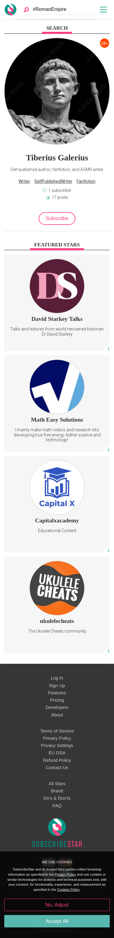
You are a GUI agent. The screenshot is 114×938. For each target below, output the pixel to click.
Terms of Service (57, 731)
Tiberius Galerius (57, 157)
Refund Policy (57, 760)
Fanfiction (86, 181)
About (57, 715)
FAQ (57, 805)
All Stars (57, 783)
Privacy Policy (57, 738)
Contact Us (57, 767)
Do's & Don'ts (57, 798)
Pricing (57, 700)
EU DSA (57, 752)
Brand (57, 790)
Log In (57, 678)
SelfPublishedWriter (53, 181)
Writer (24, 181)
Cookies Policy (68, 889)
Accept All (57, 921)
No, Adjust (57, 905)
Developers (57, 707)
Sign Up (57, 685)
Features (57, 692)
